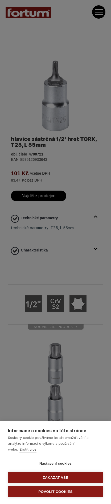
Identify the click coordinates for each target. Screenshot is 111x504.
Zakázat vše (55, 478)
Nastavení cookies (55, 463)
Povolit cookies (55, 492)
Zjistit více (27, 449)
